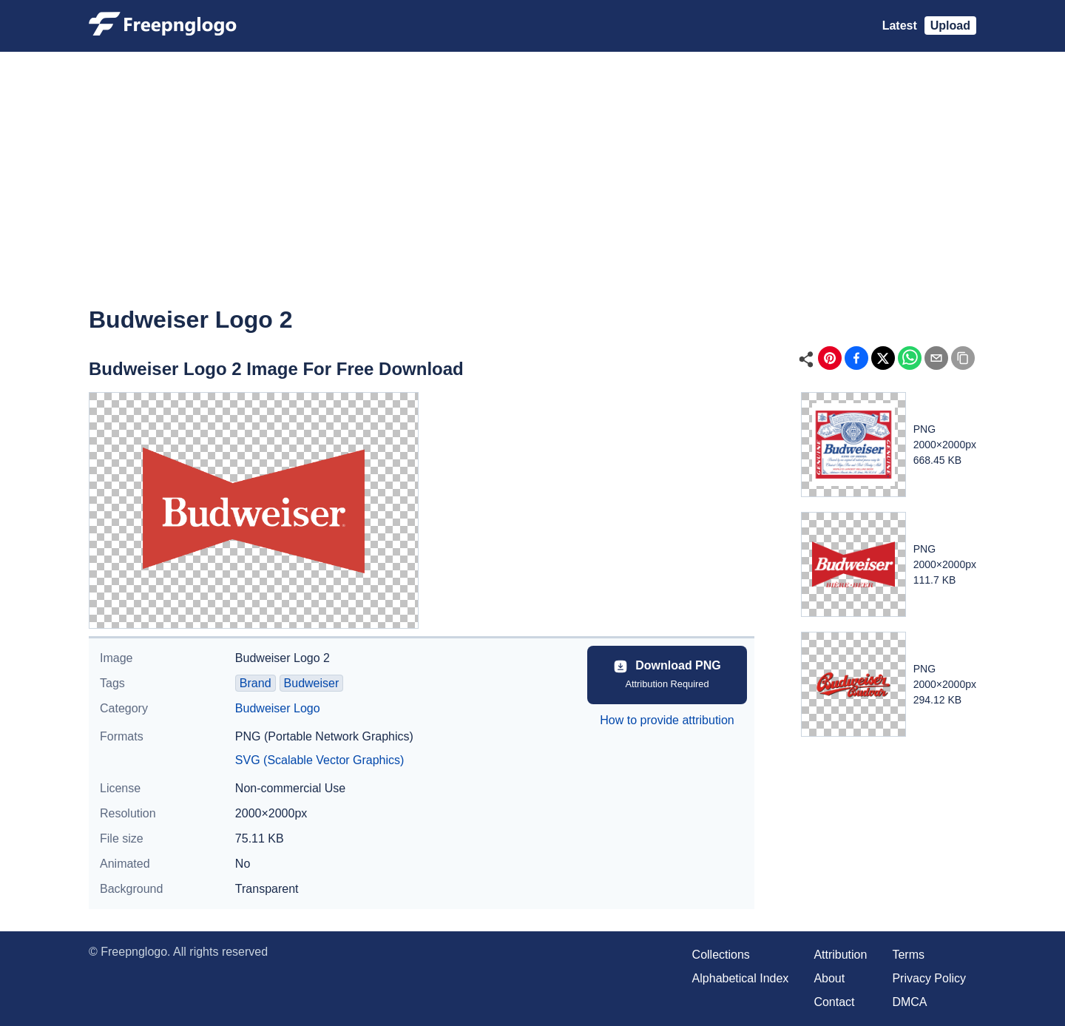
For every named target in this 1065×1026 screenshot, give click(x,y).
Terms (908, 954)
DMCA (909, 1002)
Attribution (840, 954)
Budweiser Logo (277, 708)
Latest (899, 25)
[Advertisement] (532, 189)
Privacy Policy (929, 978)
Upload (950, 25)
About (829, 978)
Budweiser (311, 683)
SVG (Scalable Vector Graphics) (320, 760)
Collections (721, 954)
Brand (255, 683)
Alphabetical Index (740, 978)
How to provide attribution (667, 720)
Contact (834, 1002)
